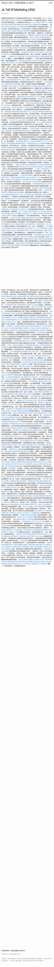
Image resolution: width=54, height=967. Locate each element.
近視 (2, 462)
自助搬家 (16, 430)
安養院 (8, 31)
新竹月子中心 (36, 97)
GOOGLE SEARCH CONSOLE (10, 404)
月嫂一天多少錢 (12, 107)
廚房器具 (49, 562)
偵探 (51, 311)
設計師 (28, 203)
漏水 (50, 481)
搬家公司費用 (40, 37)
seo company (39, 536)
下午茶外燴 (6, 105)
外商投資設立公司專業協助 (9, 209)
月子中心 (44, 141)
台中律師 (17, 477)
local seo (16, 436)
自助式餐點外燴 (25, 377)
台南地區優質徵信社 (20, 35)
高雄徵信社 (18, 417)
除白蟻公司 (25, 326)
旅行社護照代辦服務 (32, 330)
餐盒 (2, 428)
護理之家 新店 (27, 181)
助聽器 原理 (41, 99)
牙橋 (27, 400)
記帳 (35, 111)
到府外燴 (26, 428)
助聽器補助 (4, 424)
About (51, 3)
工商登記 (4, 215)
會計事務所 (46, 370)
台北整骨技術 (46, 300)
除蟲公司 (32, 37)
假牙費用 (4, 148)
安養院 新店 (35, 160)
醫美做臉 (19, 126)
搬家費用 (35, 24)
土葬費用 (35, 213)
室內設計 (34, 60)
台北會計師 (22, 237)
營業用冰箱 (10, 375)
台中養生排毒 (7, 186)
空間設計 (48, 460)
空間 (38, 307)
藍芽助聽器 (21, 177)
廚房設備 (10, 564)
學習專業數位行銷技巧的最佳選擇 (13, 228)
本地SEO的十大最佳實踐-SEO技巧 (17, 3)
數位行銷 (42, 160)
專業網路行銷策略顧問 (24, 31)
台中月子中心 (23, 436)
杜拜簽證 (44, 194)
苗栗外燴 (9, 547)
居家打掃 (34, 534)
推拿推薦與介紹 (14, 468)
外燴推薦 (19, 305)
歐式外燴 (24, 360)
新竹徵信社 (44, 356)
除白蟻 (14, 296)
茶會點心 (11, 532)
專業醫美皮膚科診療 (14, 192)
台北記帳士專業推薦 (37, 43)
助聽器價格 (10, 562)
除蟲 (10, 54)
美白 (44, 545)
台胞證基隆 (18, 409)
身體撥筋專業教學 (23, 317)
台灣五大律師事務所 (46, 559)
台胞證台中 (42, 330)
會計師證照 (25, 126)
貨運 (2, 483)
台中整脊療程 (43, 564)
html (47, 160)
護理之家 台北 (11, 322)
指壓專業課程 (22, 413)
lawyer (32, 366)
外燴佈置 (26, 328)
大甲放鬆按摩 (32, 381)
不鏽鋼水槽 (47, 402)
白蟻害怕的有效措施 (44, 239)
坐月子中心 (13, 317)
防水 (30, 24)
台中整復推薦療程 (29, 555)
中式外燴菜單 (7, 487)
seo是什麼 (20, 120)
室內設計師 (25, 409)
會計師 (8, 411)
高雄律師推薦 (26, 86)
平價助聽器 (43, 228)
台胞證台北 (37, 56)
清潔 (20, 326)
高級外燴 (32, 296)
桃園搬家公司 (17, 504)
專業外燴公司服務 (24, 366)
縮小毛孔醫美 (39, 52)
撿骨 (23, 243)
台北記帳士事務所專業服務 (18, 411)
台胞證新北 (21, 171)
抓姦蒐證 (44, 198)
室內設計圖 (44, 400)
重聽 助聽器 (38, 300)
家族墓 (15, 345)
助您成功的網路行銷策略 (36, 103)
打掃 (37, 555)
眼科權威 (40, 534)
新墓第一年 (24, 143)
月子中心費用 (41, 122)
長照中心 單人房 (22, 517)
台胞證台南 (10, 148)
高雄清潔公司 (45, 328)
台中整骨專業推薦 (44, 345)
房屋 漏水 (49, 60)
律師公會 (25, 341)
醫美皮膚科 (8, 198)
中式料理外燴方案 (23, 48)
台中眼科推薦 (13, 328)
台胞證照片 (29, 464)
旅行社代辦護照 (11, 364)
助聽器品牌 (30, 360)
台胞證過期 (43, 128)
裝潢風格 (9, 415)
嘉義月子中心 (36, 177)
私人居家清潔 (38, 224)
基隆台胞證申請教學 (19, 519)
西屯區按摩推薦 (32, 470)
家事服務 (6, 536)
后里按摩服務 (10, 143)
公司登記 (42, 521)
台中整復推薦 (42, 143)
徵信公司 (22, 464)
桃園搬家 (17, 148)
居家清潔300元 (38, 243)
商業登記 (32, 148)
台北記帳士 (28, 394)
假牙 (35, 504)
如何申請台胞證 (30, 167)
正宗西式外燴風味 (10, 428)
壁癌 (5, 192)
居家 (23, 179)
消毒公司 (4, 498)
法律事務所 (38, 35)
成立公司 (13, 224)
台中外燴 (32, 141)
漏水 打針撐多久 (25, 43)
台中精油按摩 (25, 521)
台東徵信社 (42, 419)
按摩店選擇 (42, 424)
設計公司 (22, 564)
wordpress (28, 177)
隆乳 (29, 39)
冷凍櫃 (17, 532)
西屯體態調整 (18, 341)
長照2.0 (15, 413)
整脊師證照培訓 (6, 150)
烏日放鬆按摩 (5, 313)
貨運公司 (32, 385)
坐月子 (21, 211)
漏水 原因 (35, 351)
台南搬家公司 (25, 364)
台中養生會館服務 (41, 385)
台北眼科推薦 (19, 20)
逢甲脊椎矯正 (29, 175)
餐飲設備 (13, 513)
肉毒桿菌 (38, 141)
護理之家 (44, 46)
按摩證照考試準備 (23, 562)
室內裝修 (29, 97)
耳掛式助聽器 (25, 547)
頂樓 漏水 (49, 445)
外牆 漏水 (30, 413)
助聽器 (35, 462)
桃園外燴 (12, 417)
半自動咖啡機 (24, 39)
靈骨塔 (39, 328)
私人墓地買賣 (37, 356)
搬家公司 (28, 564)
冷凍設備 (45, 167)
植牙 (10, 86)
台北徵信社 (32, 328)
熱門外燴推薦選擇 (40, 506)
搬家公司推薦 (20, 224)
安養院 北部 (45, 86)
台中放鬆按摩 (29, 56)
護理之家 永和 (10, 179)
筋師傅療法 (35, 188)
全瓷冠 (26, 228)
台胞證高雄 (48, 421)
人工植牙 (37, 169)
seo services (24, 477)
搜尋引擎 (35, 345)
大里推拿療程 (44, 169)
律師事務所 (30, 445)
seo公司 (29, 356)
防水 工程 (45, 224)
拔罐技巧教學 (29, 504)
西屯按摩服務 (39, 218)
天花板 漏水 (34, 377)
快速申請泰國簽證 (31, 515)
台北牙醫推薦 (25, 320)
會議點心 (6, 86)
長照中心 (14, 487)
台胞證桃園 (16, 24)
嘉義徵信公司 (21, 400)
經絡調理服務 (38, 392)
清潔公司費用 (27, 211)
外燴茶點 (9, 530)
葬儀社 (15, 445)
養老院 (45, 326)
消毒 (16, 394)
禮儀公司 (47, 124)
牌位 (44, 18)
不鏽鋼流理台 (36, 513)
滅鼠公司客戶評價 (34, 400)
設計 (2, 84)
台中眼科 (13, 313)
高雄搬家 (20, 345)
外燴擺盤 (24, 351)
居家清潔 (14, 48)
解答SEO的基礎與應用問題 (43, 148)
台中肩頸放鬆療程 (23, 27)
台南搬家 (27, 80)
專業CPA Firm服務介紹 (37, 441)
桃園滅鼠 (36, 430)
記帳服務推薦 (39, 477)
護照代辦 (14, 171)
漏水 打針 (29, 513)
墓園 (30, 462)
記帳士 (32, 52)
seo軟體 (3, 107)
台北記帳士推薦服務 (38, 496)
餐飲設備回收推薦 (23, 462)
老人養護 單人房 (24, 209)
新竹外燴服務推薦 (16, 351)
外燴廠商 (23, 203)
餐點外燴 (26, 451)
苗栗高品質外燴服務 (25, 60)
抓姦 (17, 243)
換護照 (18, 364)
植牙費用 (23, 481)
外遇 (47, 377)
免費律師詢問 (33, 320)
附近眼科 (49, 145)
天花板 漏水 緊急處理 (39, 90)
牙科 (27, 296)
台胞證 (42, 188)
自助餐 (37, 317)
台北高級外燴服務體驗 (13, 377)
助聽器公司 (16, 379)
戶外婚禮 (9, 48)
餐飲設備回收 (44, 317)
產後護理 (17, 466)
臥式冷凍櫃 (9, 504)
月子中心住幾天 (36, 22)
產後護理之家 (44, 409)
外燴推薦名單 (27, 339)
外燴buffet (48, 496)
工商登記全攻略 (11, 126)
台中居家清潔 (48, 82)
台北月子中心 (34, 521)
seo (17, 449)
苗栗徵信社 (8, 549)
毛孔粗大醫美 (22, 445)
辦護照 (49, 385)
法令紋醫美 (17, 213)
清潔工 (41, 430)
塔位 (31, 107)
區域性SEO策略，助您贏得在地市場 (20, 390)
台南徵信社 (40, 381)
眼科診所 (32, 239)
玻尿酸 (35, 184)
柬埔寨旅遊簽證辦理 (10, 84)
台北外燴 (45, 479)
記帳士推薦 (21, 198)
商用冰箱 (49, 362)
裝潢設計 (34, 211)
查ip (33, 179)
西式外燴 (22, 167)
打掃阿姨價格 (41, 60)
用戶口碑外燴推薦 (40, 445)
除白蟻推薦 (38, 167)
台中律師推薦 (30, 519)
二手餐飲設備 (13, 177)
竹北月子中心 (13, 120)
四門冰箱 (6, 177)
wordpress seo (20, 513)
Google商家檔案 (21, 296)
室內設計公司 (48, 426)
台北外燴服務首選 (36, 530)
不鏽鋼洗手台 (13, 56)
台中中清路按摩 (17, 530)
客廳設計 (31, 506)
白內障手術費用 (35, 128)
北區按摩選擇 (29, 243)
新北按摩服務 (34, 203)
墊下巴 (17, 464)
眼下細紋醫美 (5, 224)
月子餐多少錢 (26, 530)
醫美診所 (32, 218)
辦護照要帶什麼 (33, 143)
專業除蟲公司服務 (42, 230)
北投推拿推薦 (29, 224)
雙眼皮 (18, 164)
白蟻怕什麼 (21, 394)
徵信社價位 (45, 35)
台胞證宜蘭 (31, 545)
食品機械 (35, 424)
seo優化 (14, 86)
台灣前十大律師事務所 (44, 504)
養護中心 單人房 (28, 111)
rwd (25, 356)
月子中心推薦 (31, 230)
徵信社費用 (8, 451)
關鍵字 (40, 500)
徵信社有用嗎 (8, 24)
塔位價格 (28, 194)
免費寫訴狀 (12, 449)
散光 (22, 428)
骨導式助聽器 (27, 534)
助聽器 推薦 (38, 481)
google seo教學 (38, 464)
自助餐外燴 (8, 464)
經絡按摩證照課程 (20, 131)
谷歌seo (14, 230)
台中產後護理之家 (14, 424)
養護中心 (44, 22)
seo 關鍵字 (45, 547)
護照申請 (34, 307)
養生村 (45, 184)
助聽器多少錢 (39, 80)
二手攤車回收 (30, 481)
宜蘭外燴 (4, 564)
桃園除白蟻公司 (43, 413)
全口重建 (27, 120)
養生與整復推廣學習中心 (14, 80)
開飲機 (17, 245)
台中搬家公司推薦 (32, 237)
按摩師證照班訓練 (17, 451)
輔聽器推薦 (25, 218)
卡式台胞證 (18, 63)
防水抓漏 (6, 118)
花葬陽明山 (46, 392)
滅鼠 (36, 239)
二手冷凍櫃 (41, 377)
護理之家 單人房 (14, 39)
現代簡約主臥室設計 (10, 27)
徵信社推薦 (28, 496)
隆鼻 (40, 24)
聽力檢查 (11, 20)
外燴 (20, 243)
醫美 (22, 356)
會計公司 (17, 320)
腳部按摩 (47, 37)
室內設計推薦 (36, 39)
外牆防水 (26, 141)
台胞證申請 (40, 511)
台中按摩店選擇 (9, 320)
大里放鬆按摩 (24, 540)
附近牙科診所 (10, 63)
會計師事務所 (25, 52)
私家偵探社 (20, 56)
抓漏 (45, 211)
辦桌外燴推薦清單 (35, 326)
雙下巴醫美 (34, 341)
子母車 (8, 298)
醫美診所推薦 (33, 562)
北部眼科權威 (16, 547)
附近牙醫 (17, 43)
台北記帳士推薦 (8, 436)
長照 (14, 305)
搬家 (30, 409)
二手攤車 (41, 351)
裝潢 (35, 511)
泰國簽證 (20, 328)
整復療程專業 (21, 97)
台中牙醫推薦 (28, 345)
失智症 (33, 80)
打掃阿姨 (13, 31)
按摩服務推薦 (41, 362)
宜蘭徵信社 (18, 179)
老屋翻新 (23, 515)
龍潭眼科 (47, 111)
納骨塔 (18, 313)
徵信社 (43, 562)
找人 (29, 341)
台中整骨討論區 (36, 86)
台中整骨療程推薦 (35, 396)
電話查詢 (20, 107)
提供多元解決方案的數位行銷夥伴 (37, 116)
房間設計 (23, 160)
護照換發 (12, 245)
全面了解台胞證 (37, 181)
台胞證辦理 (40, 111)
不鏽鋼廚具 (30, 35)
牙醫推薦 (47, 188)
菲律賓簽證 (8, 111)
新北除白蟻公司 (8, 237)
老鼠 (23, 504)
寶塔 (41, 307)
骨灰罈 (35, 413)
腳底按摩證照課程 (17, 111)
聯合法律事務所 (6, 296)
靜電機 (39, 547)
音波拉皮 (6, 417)
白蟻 (23, 80)
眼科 (39, 562)
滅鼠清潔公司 (25, 148)
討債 (33, 525)
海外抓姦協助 (33, 362)
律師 (44, 307)
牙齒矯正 (30, 517)
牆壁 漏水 (16, 564)
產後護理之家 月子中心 (16, 194)
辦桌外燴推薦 (25, 24)
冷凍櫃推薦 (20, 496)
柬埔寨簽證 (48, 213)
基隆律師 (40, 184)
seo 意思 (40, 211)
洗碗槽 (17, 326)
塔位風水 (9, 230)
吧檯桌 (3, 63)
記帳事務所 (32, 164)
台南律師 (16, 237)
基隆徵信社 (35, 564)
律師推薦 (47, 549)
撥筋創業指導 (46, 530)
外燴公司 (29, 131)
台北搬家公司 (10, 326)
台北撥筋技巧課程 (14, 481)
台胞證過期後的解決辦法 (33, 198)
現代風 (15, 496)
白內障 (22, 175)
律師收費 (17, 143)
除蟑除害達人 (5, 513)
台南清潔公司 (10, 409)
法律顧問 (6, 54)
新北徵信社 (9, 445)
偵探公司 (29, 160)
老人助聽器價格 (21, 330)
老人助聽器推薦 (36, 194)
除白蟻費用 (42, 341)
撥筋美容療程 (39, 360)
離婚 (23, 305)
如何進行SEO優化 (15, 218)
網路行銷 (28, 179)
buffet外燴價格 (24, 245)
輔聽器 (8, 317)
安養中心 (14, 198)
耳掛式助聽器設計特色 (26, 430)
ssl (24, 194)
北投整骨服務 (41, 332)
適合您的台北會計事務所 (27, 536)
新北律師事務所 (9, 394)
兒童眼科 (23, 164)
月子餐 (20, 86)
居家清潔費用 (10, 477)
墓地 (27, 164)
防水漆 (11, 536)
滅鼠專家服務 (45, 56)
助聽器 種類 (38, 545)
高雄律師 (6, 383)
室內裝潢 (28, 305)
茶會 (2, 387)
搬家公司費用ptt (12, 215)
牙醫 (27, 103)
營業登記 (31, 477)
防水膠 (9, 171)
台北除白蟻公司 (9, 131)
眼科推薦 (25, 362)
